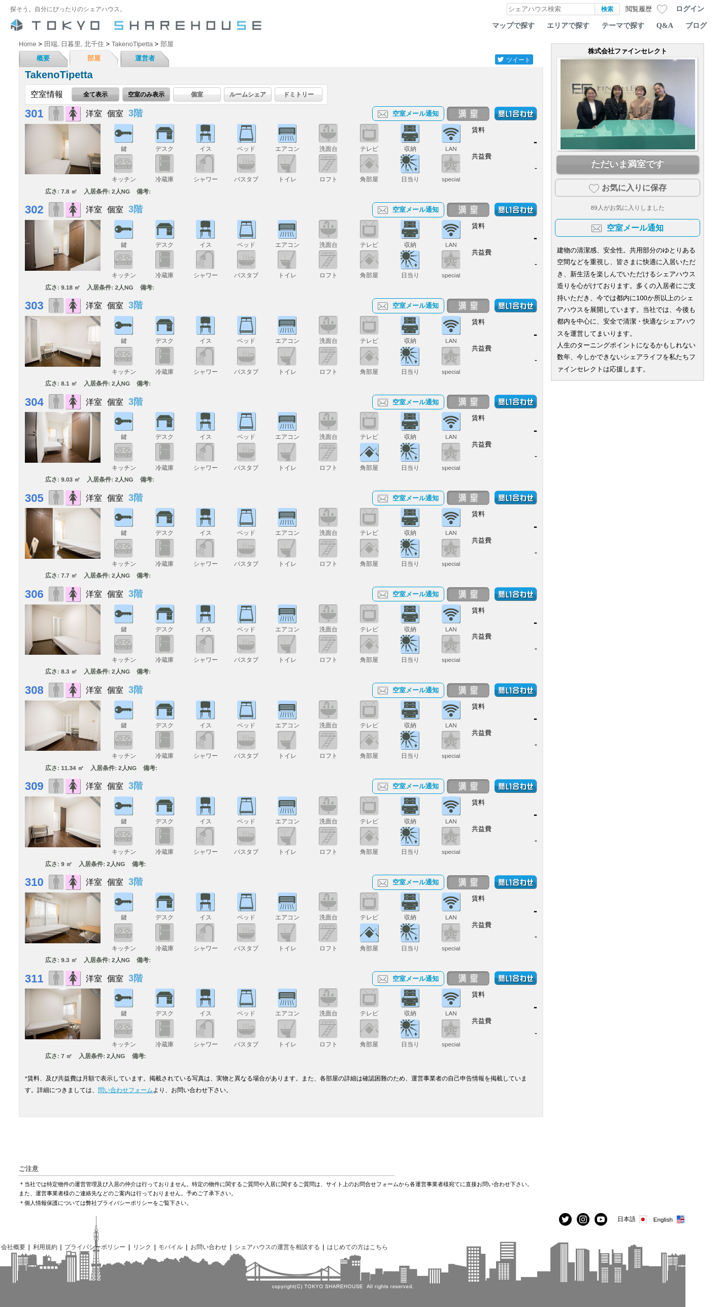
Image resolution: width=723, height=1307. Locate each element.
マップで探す (513, 25)
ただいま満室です (627, 164)
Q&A (664, 25)
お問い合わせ (208, 1247)
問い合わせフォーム (125, 1090)
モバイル (170, 1247)
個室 (197, 94)
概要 (43, 58)
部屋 (94, 58)
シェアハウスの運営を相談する (277, 1247)
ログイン (690, 9)
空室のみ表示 (146, 94)
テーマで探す (623, 25)
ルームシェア (247, 94)
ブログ (696, 25)
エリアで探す (568, 25)
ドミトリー (298, 94)
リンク (142, 1247)
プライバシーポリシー (94, 1247)
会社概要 (13, 1247)
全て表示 (95, 94)
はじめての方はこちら (357, 1247)
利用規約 (45, 1247)
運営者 (145, 58)
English (669, 1219)
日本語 (632, 1219)
